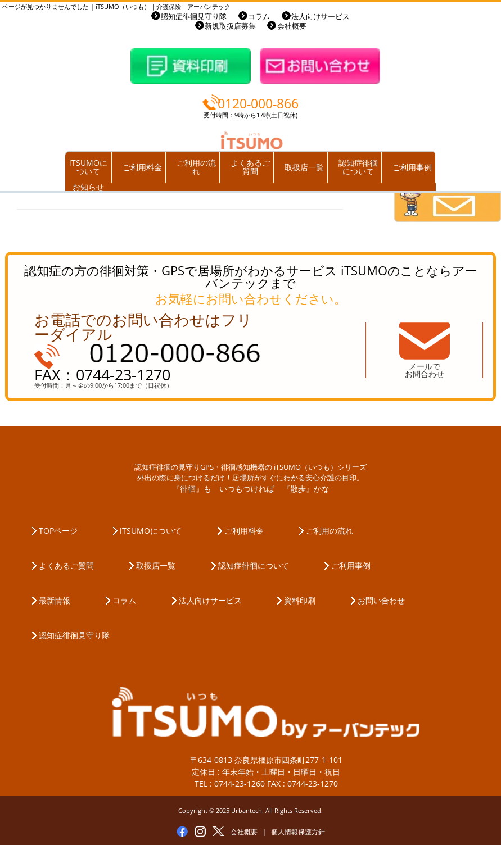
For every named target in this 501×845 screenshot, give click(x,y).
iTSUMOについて (88, 167)
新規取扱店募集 (230, 26)
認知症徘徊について (358, 167)
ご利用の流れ (196, 167)
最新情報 (54, 600)
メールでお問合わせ (424, 370)
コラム (259, 16)
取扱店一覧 (304, 167)
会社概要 (291, 26)
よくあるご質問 (250, 167)
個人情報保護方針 (298, 832)
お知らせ (88, 187)
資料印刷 (299, 600)
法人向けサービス (320, 16)
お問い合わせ (381, 600)
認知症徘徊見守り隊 (194, 16)
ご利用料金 (142, 167)
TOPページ (58, 530)
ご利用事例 (412, 167)
